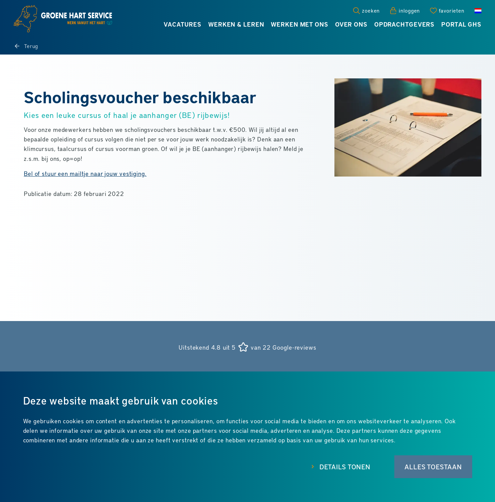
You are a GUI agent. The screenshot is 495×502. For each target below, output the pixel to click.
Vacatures (182, 24)
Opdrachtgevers (404, 24)
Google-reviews (294, 347)
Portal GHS (461, 24)
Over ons (351, 24)
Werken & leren (236, 24)
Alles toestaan (433, 466)
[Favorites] (447, 10)
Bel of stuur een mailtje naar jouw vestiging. (85, 173)
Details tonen (344, 466)
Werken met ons (299, 24)
